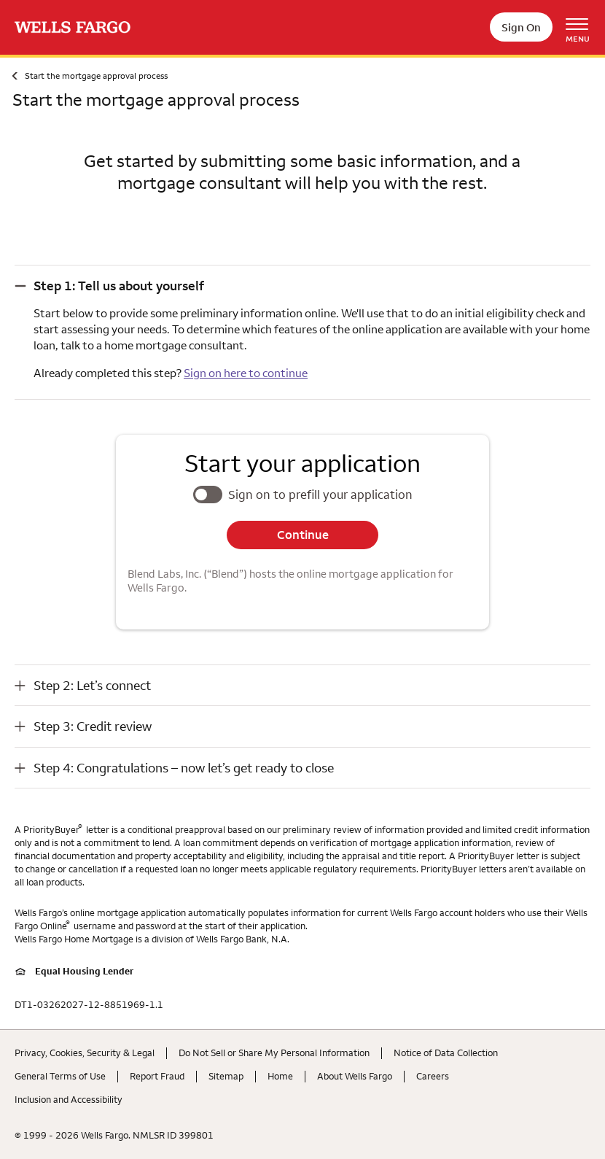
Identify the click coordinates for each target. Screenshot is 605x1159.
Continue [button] (303, 535)
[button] (302, 285)
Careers (432, 1076)
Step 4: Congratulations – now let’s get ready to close (184, 767)
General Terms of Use (60, 1076)
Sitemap (225, 1076)
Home (280, 1076)
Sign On (521, 27)
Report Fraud (157, 1076)
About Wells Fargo (354, 1076)
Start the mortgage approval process (96, 75)
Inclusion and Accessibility (68, 1099)
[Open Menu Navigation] (582, 27)
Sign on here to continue (246, 372)
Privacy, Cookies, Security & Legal (85, 1052)
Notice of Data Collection (446, 1052)
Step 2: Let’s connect (92, 685)
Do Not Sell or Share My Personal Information (274, 1052)
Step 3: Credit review (93, 726)
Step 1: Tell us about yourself (119, 285)
